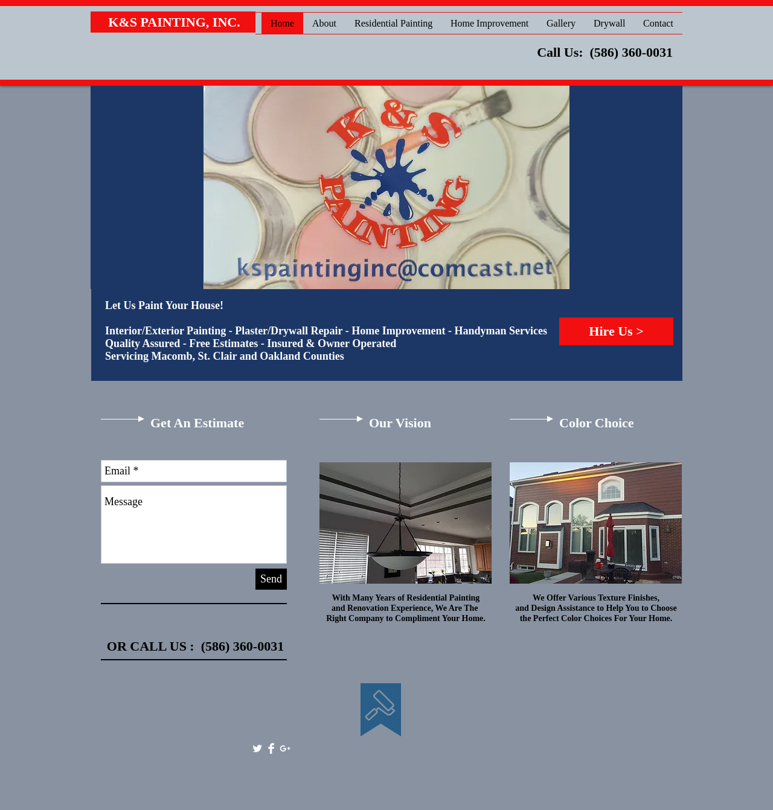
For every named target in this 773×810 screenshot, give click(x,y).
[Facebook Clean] (271, 748)
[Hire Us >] (616, 331)
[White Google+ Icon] (285, 748)
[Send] (271, 579)
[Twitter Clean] (257, 748)
